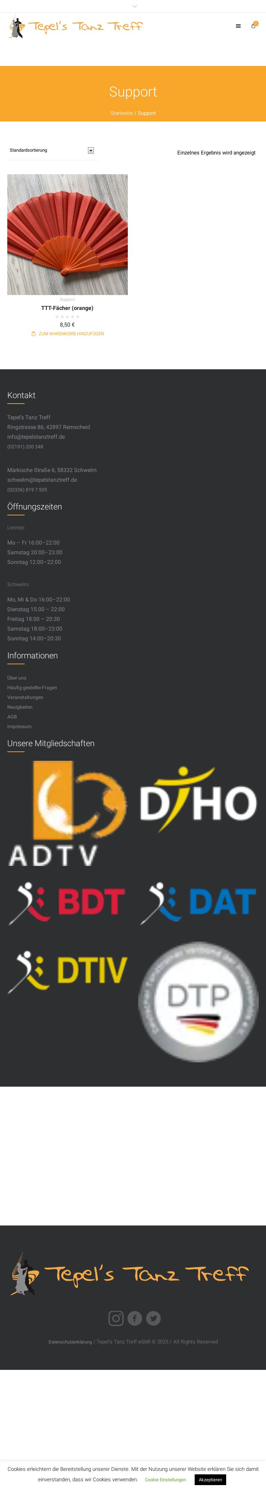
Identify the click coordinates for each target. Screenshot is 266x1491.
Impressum (19, 726)
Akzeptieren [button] (210, 1479)
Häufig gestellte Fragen (32, 687)
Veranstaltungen (25, 697)
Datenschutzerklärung (70, 1342)
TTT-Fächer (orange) (67, 308)
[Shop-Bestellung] (52, 150)
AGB (12, 716)
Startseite (121, 113)
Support (67, 299)
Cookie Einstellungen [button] (165, 1479)
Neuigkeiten (20, 707)
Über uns (16, 678)
